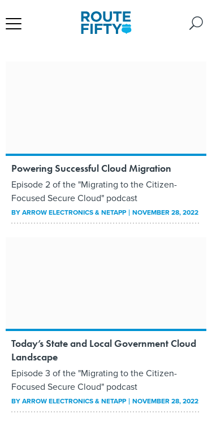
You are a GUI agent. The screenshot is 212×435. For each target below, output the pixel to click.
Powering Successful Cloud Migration (91, 168)
